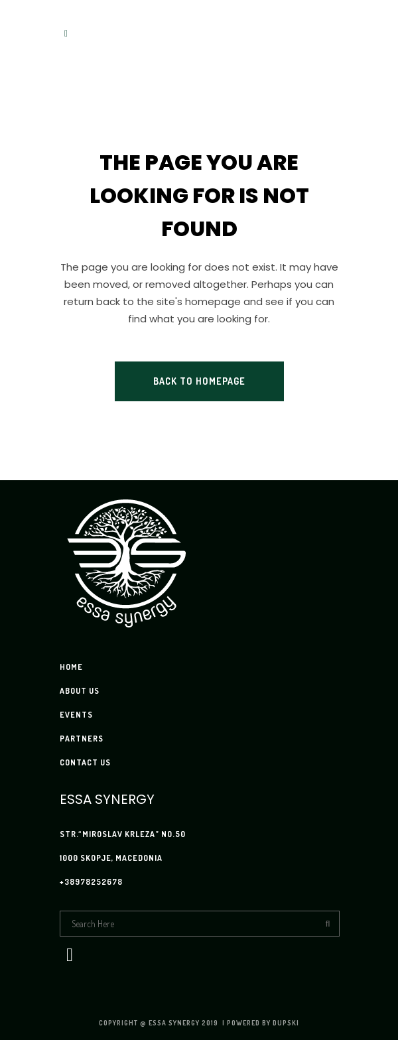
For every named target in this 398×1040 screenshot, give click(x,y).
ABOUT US (80, 691)
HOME (71, 667)
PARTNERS (81, 739)
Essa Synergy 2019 (184, 1023)
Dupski (286, 1023)
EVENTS (76, 715)
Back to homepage (199, 381)
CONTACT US (85, 762)
